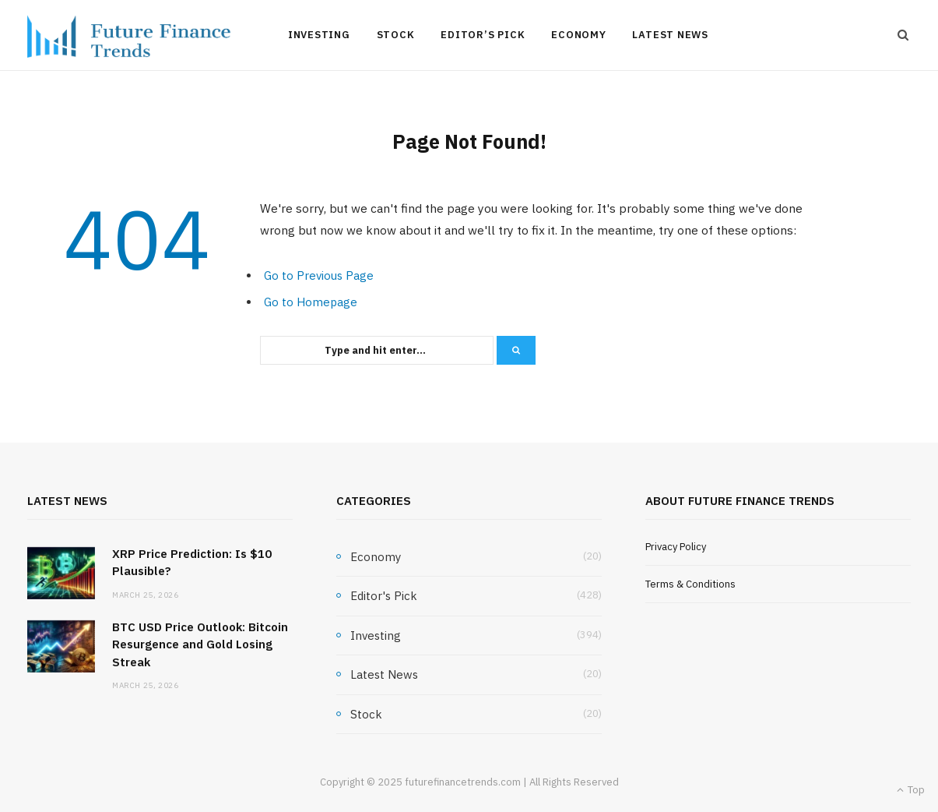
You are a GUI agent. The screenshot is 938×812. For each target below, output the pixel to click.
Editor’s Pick (483, 34)
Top (911, 789)
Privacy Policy (675, 546)
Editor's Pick (383, 595)
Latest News (670, 34)
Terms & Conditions (690, 584)
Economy (578, 34)
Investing (319, 34)
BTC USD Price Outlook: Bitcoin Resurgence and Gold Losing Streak (200, 644)
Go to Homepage (310, 302)
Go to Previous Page (319, 275)
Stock (396, 34)
